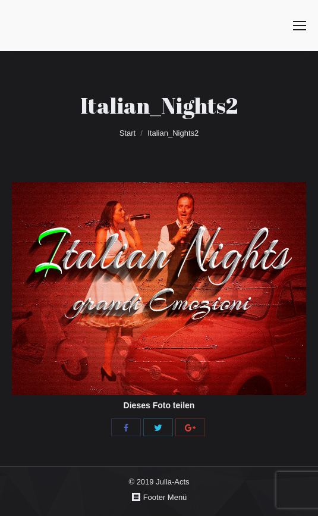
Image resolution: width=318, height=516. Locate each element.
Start (127, 133)
